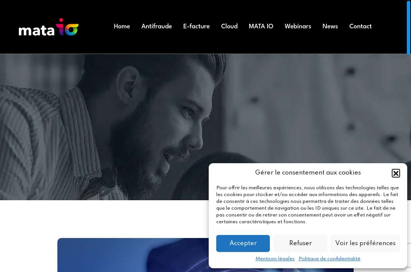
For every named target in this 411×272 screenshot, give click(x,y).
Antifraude (157, 26)
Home (122, 26)
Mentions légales (275, 259)
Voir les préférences (365, 243)
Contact (360, 26)
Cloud (229, 26)
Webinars (298, 26)
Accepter (243, 243)
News (330, 26)
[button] (396, 173)
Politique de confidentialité (329, 259)
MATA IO (261, 26)
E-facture (196, 26)
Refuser (300, 243)
